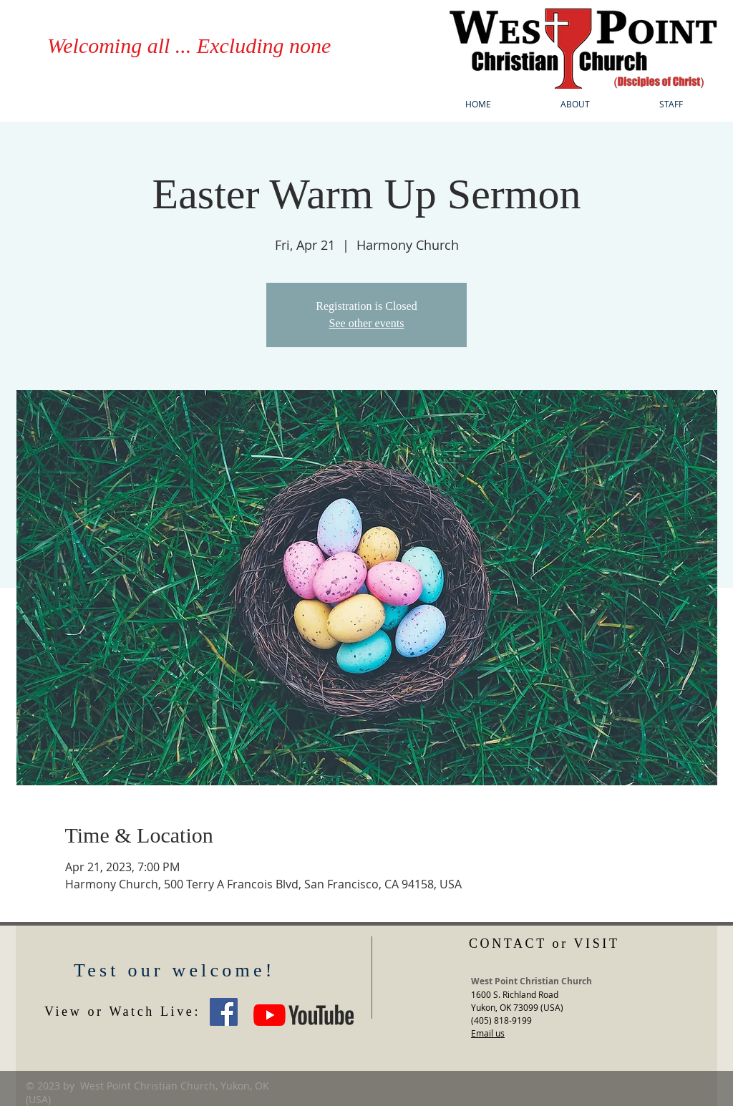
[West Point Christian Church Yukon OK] (224, 1012)
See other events (366, 323)
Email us (488, 1033)
